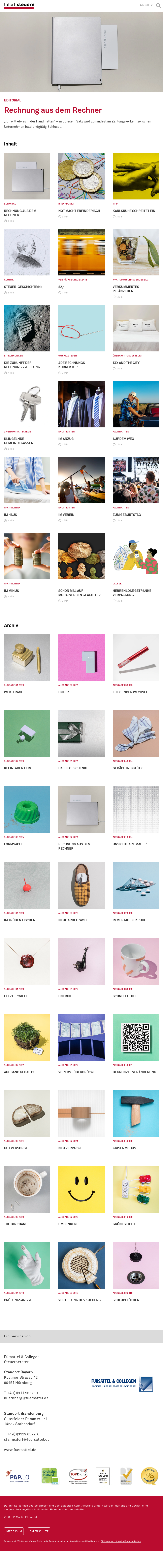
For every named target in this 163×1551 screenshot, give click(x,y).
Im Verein (66, 515)
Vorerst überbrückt (76, 1072)
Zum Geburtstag (127, 515)
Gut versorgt (16, 1148)
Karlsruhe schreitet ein (134, 211)
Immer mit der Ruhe (129, 920)
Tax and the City (126, 363)
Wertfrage (13, 692)
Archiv (146, 5)
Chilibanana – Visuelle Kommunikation (121, 1541)
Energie (65, 996)
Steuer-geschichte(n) (23, 287)
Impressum (14, 1531)
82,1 (61, 287)
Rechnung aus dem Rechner (53, 110)
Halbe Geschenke (73, 768)
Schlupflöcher (126, 1300)
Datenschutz (39, 1531)
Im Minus (11, 591)
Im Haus (10, 515)
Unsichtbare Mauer (130, 844)
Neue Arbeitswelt (73, 920)
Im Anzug (66, 439)
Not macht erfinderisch (79, 211)
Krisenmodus (124, 1148)
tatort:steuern (19, 6)
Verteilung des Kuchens (79, 1300)
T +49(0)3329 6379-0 (21, 1434)
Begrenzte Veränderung (134, 1072)
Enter (63, 692)
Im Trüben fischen (19, 920)
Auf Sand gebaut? (19, 1072)
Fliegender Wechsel (130, 692)
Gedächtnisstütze (128, 768)
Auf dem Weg (123, 439)
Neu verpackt (70, 1148)
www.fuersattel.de (20, 1450)
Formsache (13, 844)
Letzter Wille (16, 996)
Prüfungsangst (18, 1300)
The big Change (17, 1224)
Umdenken (67, 1224)
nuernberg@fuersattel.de (26, 1398)
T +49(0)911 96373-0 (21, 1393)
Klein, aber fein (17, 768)
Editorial (12, 100)
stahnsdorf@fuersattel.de (27, 1439)
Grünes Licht (124, 1224)
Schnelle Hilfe (125, 996)
